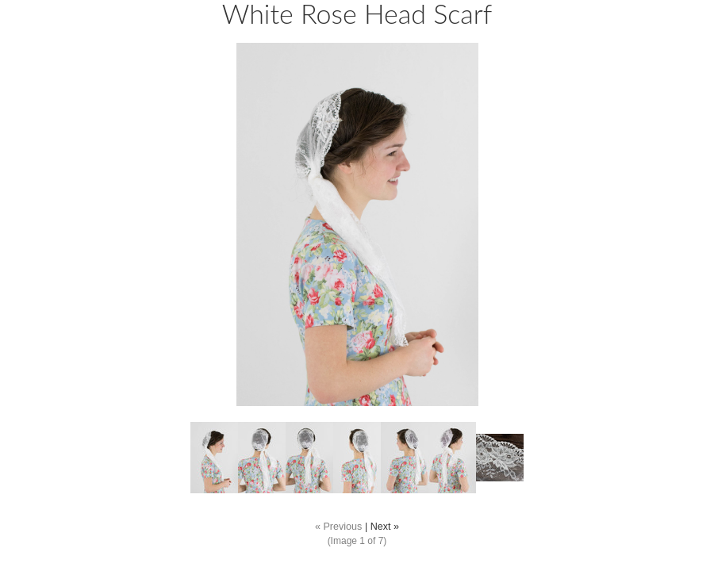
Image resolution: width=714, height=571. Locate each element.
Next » (384, 526)
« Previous (339, 526)
